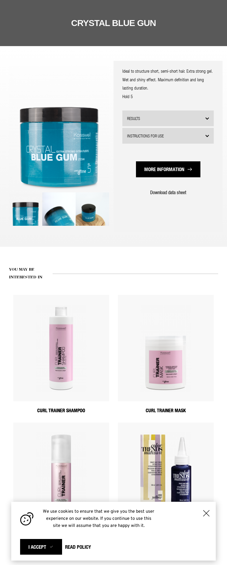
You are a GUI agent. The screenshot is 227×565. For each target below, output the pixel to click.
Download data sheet (168, 192)
